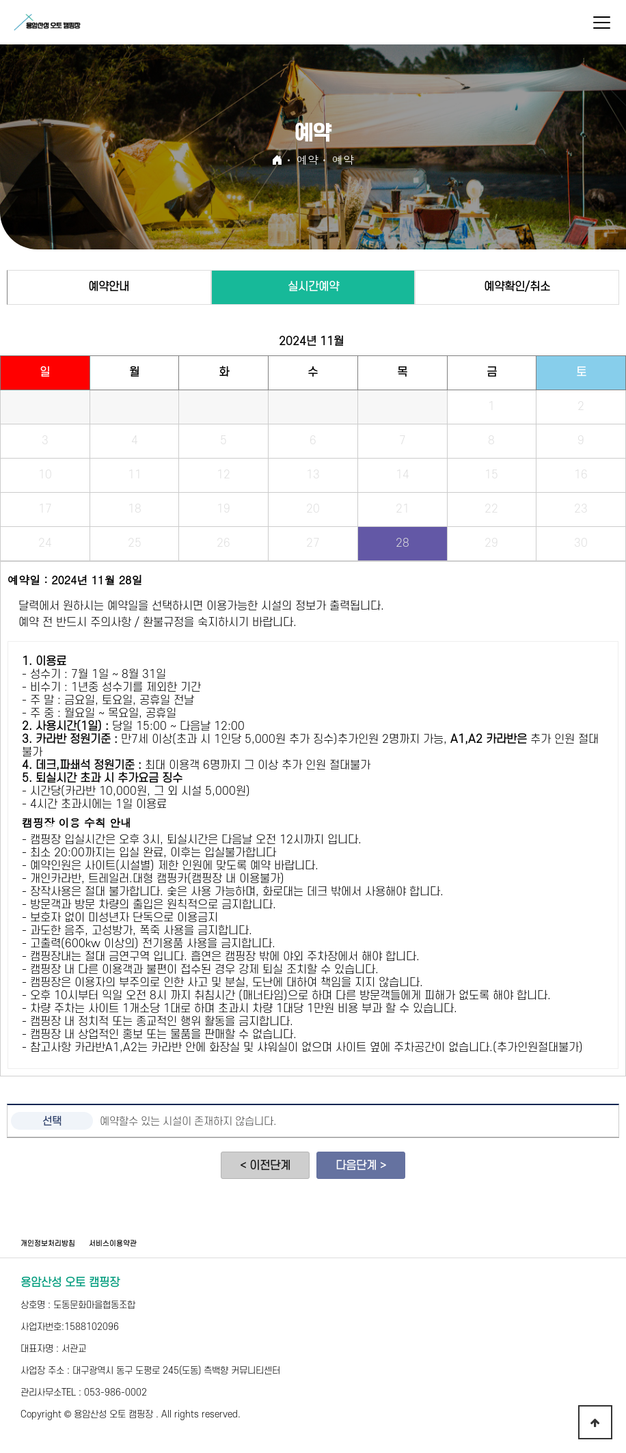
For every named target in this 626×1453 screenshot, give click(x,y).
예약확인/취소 (517, 287)
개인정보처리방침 (48, 1244)
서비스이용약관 (113, 1244)
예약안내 (108, 287)
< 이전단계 (265, 1166)
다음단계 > (361, 1166)
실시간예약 (313, 287)
